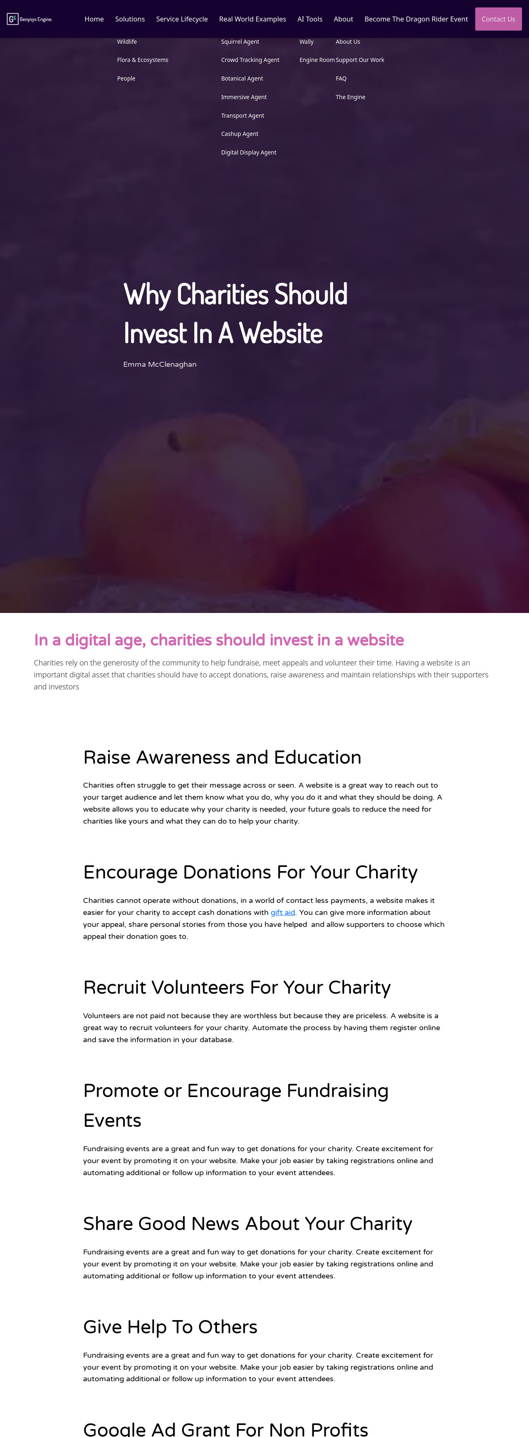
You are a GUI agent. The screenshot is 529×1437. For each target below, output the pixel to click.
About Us (346, 41)
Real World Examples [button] (249, 19)
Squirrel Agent (236, 41)
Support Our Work (358, 60)
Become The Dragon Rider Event (415, 19)
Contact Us (498, 19)
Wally (304, 41)
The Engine (348, 97)
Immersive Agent (239, 97)
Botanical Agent (238, 78)
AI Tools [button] (307, 19)
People (120, 78)
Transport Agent (238, 115)
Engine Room (314, 60)
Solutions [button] (124, 19)
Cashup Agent (235, 134)
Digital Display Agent (244, 153)
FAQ (339, 78)
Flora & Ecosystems (136, 60)
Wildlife (121, 41)
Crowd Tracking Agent (246, 60)
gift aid (283, 912)
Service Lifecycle (177, 19)
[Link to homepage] (30, 19)
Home (88, 19)
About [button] (341, 19)
